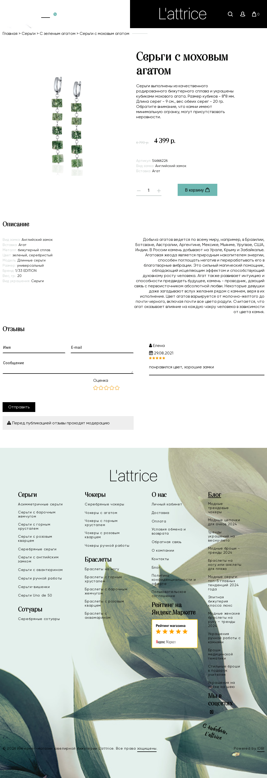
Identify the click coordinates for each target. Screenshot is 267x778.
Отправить (19, 406)
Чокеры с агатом (101, 513)
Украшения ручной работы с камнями (224, 638)
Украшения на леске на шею (221, 684)
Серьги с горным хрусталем (34, 526)
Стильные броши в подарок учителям (224, 670)
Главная (30, 14)
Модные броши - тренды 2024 (224, 550)
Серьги (29, 33)
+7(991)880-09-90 (88, 14)
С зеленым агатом (57, 33)
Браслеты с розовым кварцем (104, 603)
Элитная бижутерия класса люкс (220, 601)
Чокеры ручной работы (107, 545)
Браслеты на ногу (102, 569)
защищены (147, 748)
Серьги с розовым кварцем (35, 538)
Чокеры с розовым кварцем (102, 535)
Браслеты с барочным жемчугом (106, 591)
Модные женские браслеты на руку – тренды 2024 (224, 619)
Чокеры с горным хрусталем (101, 523)
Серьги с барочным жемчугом (37, 514)
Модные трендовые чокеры (218, 508)
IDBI (260, 748)
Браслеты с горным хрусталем (103, 579)
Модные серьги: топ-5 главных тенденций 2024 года (223, 583)
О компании (163, 550)
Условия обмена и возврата (169, 531)
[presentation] (42, 388)
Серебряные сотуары (39, 619)
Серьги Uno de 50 (35, 595)
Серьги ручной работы (40, 578)
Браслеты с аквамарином (98, 615)
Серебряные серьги (37, 549)
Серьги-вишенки (34, 587)
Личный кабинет (167, 504)
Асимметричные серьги (40, 504)
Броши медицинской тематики (220, 654)
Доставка (161, 513)
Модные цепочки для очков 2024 (224, 522)
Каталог (45, 14)
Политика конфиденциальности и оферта (174, 579)
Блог (156, 567)
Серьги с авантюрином (40, 570)
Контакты (160, 559)
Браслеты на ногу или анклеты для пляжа (225, 564)
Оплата (159, 521)
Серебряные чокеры (104, 504)
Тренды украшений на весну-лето (221, 536)
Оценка (100, 380)
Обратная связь (167, 542)
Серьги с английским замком (38, 559)
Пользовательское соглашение (169, 594)
